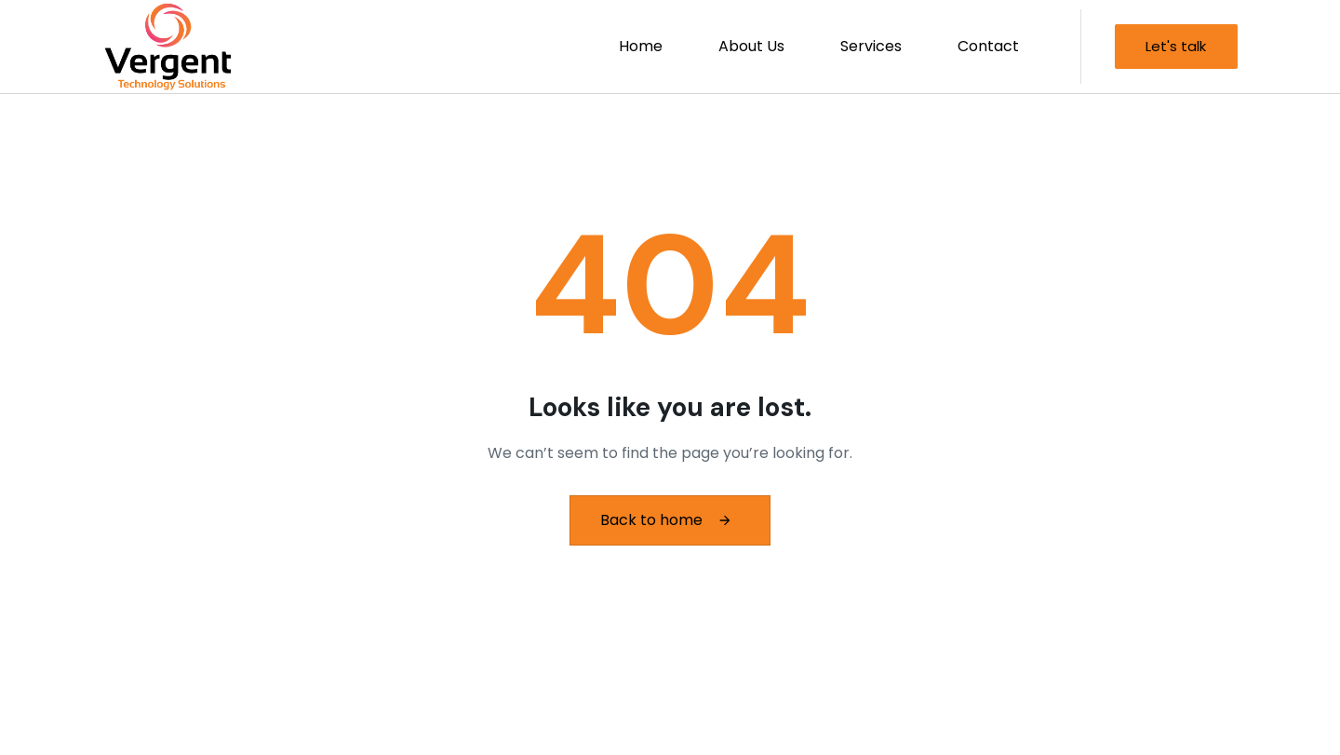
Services (871, 46)
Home (641, 46)
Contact (988, 46)
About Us (751, 46)
